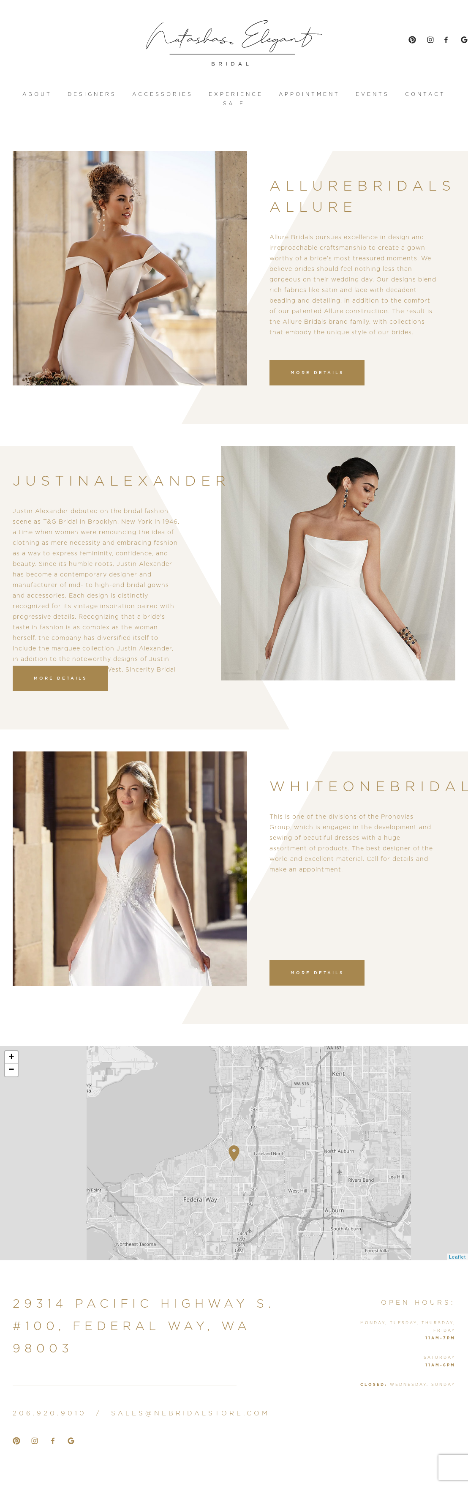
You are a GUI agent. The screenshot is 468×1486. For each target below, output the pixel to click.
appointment (309, 94)
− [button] (11, 1070)
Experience (236, 94)
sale (234, 103)
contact (425, 94)
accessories (162, 94)
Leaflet (457, 1256)
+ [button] (11, 1057)
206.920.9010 (50, 1413)
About (37, 94)
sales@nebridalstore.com (190, 1413)
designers (92, 94)
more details (317, 373)
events (372, 94)
